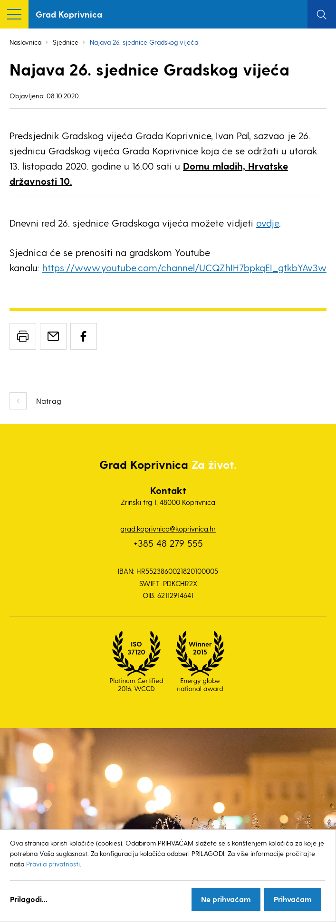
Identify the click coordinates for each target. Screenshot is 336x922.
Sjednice (65, 42)
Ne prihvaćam (226, 898)
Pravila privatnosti (53, 864)
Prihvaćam (293, 898)
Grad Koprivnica (69, 14)
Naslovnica (25, 42)
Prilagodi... (29, 898)
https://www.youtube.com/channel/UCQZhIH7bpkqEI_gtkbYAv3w (184, 267)
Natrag (48, 400)
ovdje (267, 222)
